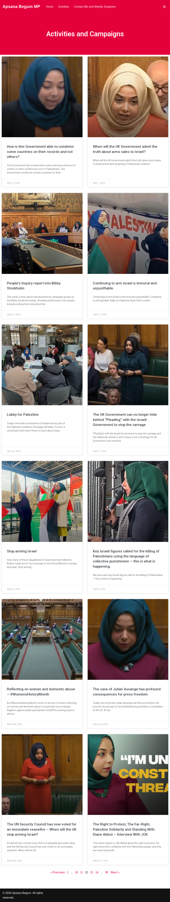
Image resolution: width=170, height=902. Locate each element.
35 (106, 872)
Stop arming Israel (22, 551)
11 (81, 872)
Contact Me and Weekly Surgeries (95, 6)
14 (96, 872)
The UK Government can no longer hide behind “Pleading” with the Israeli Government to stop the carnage (125, 419)
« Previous (58, 872)
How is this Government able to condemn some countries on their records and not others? (40, 151)
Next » (115, 872)
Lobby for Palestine (22, 414)
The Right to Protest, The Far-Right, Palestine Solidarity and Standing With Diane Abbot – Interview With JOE (124, 829)
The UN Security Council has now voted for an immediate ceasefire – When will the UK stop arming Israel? (41, 829)
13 (91, 872)
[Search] (164, 6)
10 (76, 872)
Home (49, 6)
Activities (63, 6)
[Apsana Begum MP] (21, 6)
